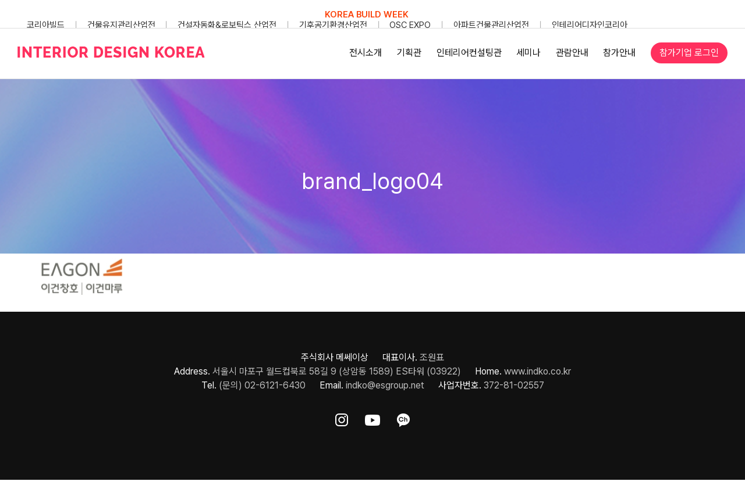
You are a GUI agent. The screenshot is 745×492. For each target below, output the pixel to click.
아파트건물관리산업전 (491, 25)
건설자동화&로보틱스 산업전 (227, 25)
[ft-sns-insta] (341, 417)
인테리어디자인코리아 (589, 25)
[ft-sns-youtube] (372, 417)
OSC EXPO (410, 25)
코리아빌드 (46, 25)
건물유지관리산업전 (121, 25)
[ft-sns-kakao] (403, 417)
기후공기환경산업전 (333, 25)
